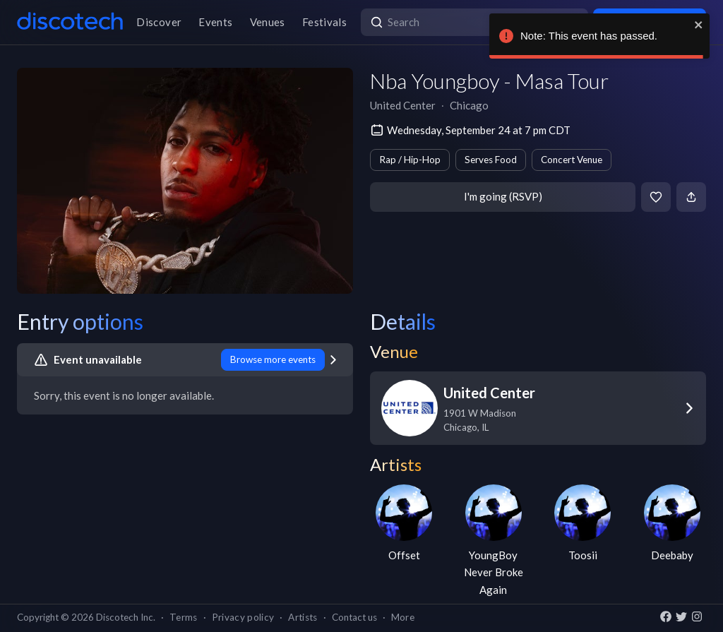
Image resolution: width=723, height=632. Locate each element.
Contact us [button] (354, 617)
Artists (302, 617)
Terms (183, 617)
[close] (699, 24)
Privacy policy (243, 617)
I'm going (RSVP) (503, 196)
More (402, 617)
